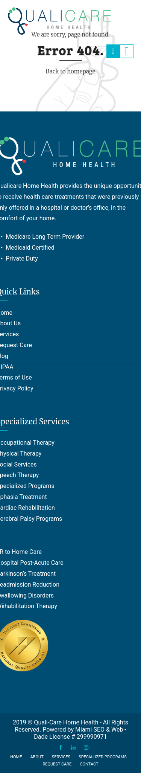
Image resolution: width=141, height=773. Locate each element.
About (36, 757)
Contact (89, 764)
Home (16, 757)
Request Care (56, 764)
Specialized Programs (103, 757)
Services (61, 757)
